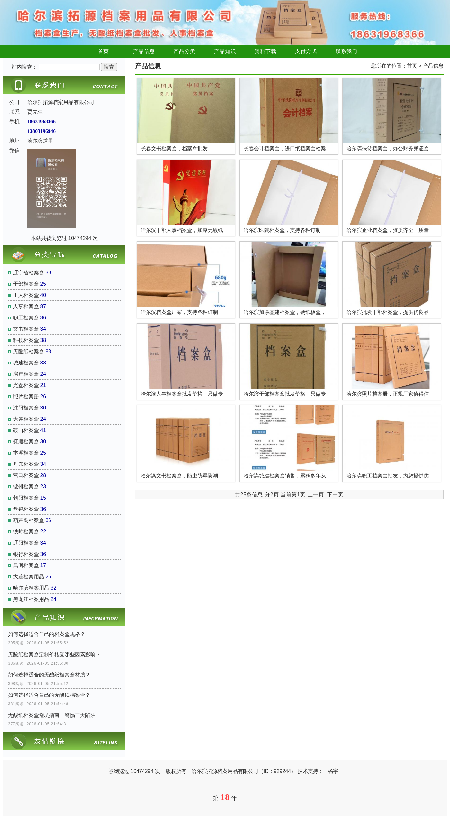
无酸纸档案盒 (28, 351)
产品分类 (184, 51)
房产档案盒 (26, 374)
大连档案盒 (26, 419)
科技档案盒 (26, 340)
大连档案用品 (28, 576)
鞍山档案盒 (26, 430)
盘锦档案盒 (26, 509)
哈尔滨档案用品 (31, 588)
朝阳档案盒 (26, 498)
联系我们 (346, 51)
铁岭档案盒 (26, 531)
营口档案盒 (26, 475)
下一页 (335, 494)
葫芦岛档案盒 (28, 520)
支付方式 (306, 51)
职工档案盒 (26, 317)
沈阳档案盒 (26, 407)
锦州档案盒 (26, 486)
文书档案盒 (26, 329)
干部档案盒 (26, 284)
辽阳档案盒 (26, 543)
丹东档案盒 (26, 464)
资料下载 (265, 51)
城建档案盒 (26, 362)
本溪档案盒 (26, 453)
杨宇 (333, 771)
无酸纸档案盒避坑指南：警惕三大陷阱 (51, 715)
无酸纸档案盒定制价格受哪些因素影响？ (54, 654)
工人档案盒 (26, 295)
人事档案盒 (26, 306)
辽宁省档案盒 (28, 272)
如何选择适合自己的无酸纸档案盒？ (49, 695)
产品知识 (225, 51)
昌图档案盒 (26, 565)
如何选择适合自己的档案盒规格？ (46, 634)
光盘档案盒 (26, 385)
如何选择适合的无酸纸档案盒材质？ (49, 674)
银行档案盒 (26, 554)
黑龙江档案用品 (31, 599)
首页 (103, 51)
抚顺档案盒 (26, 441)
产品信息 (144, 51)
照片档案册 (26, 396)
